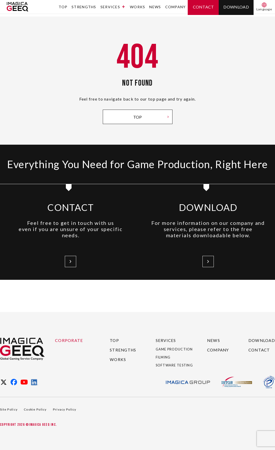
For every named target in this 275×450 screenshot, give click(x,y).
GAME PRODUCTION (171, 342)
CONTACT (258, 341)
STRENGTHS (84, 8)
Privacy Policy (64, 409)
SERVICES (112, 8)
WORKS (137, 8)
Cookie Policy (35, 409)
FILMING (165, 352)
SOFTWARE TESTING (168, 362)
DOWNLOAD (261, 331)
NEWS (155, 8)
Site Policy (9, 409)
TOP (63, 8)
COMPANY (175, 8)
